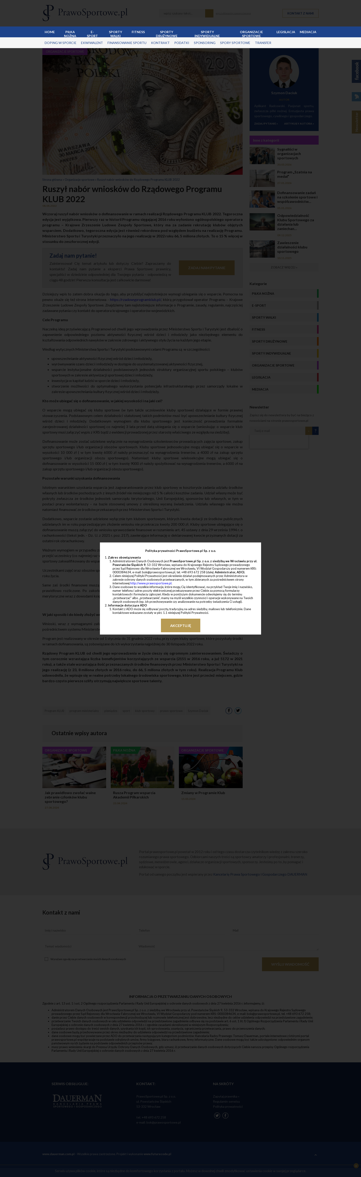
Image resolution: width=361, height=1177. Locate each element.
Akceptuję (180, 625)
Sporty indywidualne (207, 33)
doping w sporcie (60, 43)
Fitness (138, 32)
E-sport (92, 33)
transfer (263, 43)
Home (50, 32)
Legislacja (286, 32)
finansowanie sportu (127, 43)
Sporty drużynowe (167, 33)
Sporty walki (115, 33)
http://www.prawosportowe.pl (151, 583)
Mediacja (308, 32)
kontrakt (160, 43)
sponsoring (204, 43)
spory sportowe (235, 43)
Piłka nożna (70, 33)
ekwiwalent (92, 43)
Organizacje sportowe (251, 33)
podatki (181, 43)
